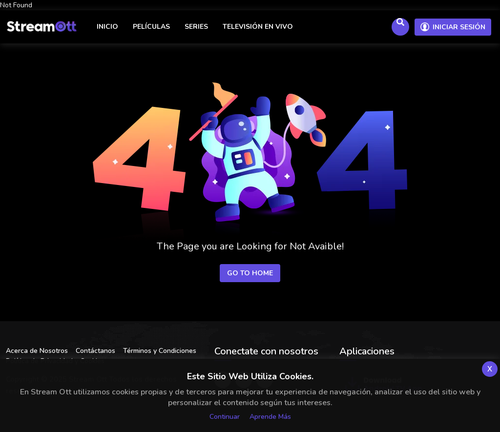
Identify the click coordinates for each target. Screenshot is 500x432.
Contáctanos (95, 350)
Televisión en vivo (258, 26)
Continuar (224, 416)
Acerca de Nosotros (37, 350)
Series (196, 26)
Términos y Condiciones (159, 350)
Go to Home (250, 273)
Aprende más (270, 416)
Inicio (107, 26)
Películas (151, 26)
